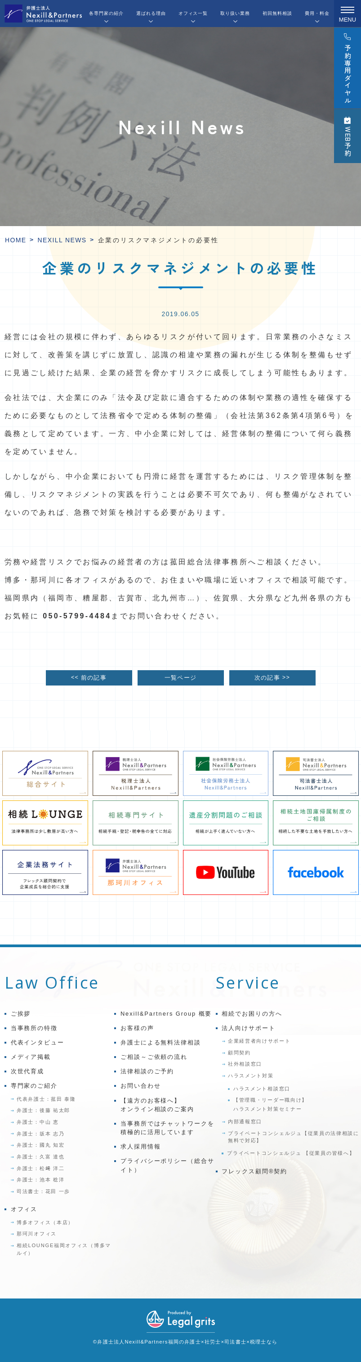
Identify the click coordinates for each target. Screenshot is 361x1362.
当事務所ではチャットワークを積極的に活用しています (167, 1127)
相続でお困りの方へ (252, 1013)
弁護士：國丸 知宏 (40, 1145)
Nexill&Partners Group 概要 (166, 1013)
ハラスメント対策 (251, 1075)
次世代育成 (28, 1071)
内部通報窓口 (245, 1121)
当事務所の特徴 (34, 1028)
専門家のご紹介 (34, 1085)
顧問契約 (239, 1052)
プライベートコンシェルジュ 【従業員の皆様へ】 (291, 1153)
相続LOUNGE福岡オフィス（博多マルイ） (64, 1249)
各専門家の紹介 (106, 13)
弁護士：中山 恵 (38, 1122)
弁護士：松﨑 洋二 (40, 1168)
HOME (16, 240)
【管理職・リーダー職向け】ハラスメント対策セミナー (270, 1104)
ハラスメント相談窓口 (261, 1088)
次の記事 (272, 677)
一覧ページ (180, 678)
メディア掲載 (31, 1056)
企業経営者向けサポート (259, 1041)
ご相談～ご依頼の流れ (153, 1056)
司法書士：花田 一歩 (43, 1191)
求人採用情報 (140, 1146)
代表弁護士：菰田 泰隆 (46, 1099)
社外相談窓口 (245, 1064)
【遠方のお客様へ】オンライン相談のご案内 (157, 1104)
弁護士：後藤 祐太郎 (43, 1110)
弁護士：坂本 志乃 (40, 1133)
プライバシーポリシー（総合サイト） (167, 1165)
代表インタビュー (37, 1042)
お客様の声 (137, 1028)
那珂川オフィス (37, 1233)
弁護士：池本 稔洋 (40, 1179)
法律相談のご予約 (147, 1071)
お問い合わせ (140, 1085)
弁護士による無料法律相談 (160, 1042)
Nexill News (62, 240)
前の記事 (89, 677)
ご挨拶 (21, 1013)
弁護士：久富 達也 (40, 1156)
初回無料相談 (277, 13)
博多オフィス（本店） (45, 1222)
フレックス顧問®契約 (254, 1171)
